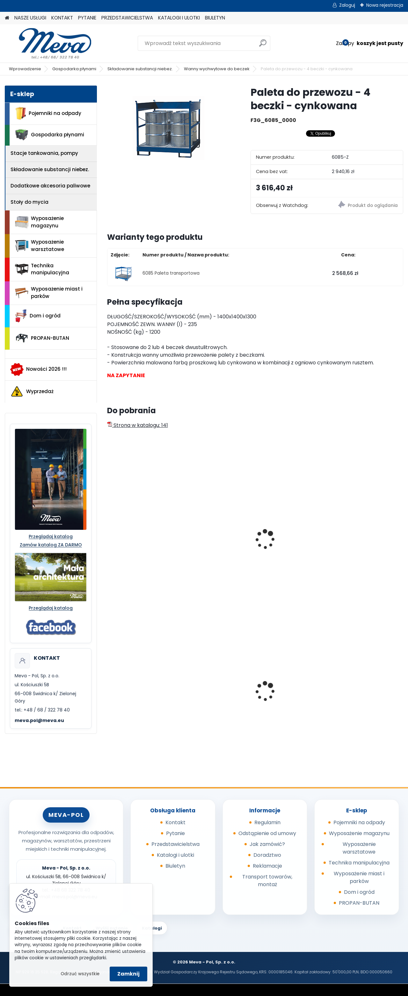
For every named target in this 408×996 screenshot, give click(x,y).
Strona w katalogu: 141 (137, 425)
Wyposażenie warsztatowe (39, 246)
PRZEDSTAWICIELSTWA (127, 17)
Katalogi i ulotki (175, 855)
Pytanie (175, 833)
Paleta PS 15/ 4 (205, 540)
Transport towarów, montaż (267, 880)
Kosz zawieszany (208, 689)
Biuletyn (175, 866)
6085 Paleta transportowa (171, 273)
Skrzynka (123, 689)
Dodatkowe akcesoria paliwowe (50, 185)
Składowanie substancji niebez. (140, 69)
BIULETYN (215, 17)
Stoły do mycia (29, 202)
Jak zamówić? (267, 844)
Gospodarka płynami (74, 69)
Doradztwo (267, 855)
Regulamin (267, 822)
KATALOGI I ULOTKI (179, 17)
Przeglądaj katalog (51, 536)
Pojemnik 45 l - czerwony (368, 689)
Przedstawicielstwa (175, 844)
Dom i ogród (37, 316)
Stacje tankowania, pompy (44, 153)
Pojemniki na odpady (48, 113)
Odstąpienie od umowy (267, 833)
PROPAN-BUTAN (42, 338)
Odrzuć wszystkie (80, 974)
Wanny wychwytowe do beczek (217, 69)
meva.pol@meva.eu (39, 720)
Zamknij (128, 973)
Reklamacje (267, 866)
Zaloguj (347, 5)
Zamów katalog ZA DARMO (51, 545)
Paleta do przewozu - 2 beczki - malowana (290, 543)
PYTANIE (87, 17)
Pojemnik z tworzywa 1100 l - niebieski (288, 693)
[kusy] (273, 579)
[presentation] (109, 532)
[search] (262, 45)
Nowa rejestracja (384, 5)
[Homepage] (7, 18)
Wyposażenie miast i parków (49, 292)
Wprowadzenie (25, 69)
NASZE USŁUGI (30, 17)
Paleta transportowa (363, 528)
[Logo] (48, 43)
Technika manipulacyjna (42, 269)
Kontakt (175, 822)
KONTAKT (62, 17)
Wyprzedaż (32, 391)
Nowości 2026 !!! (38, 369)
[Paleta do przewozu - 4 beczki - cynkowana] (168, 125)
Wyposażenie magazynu (39, 222)
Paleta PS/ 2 (126, 540)
